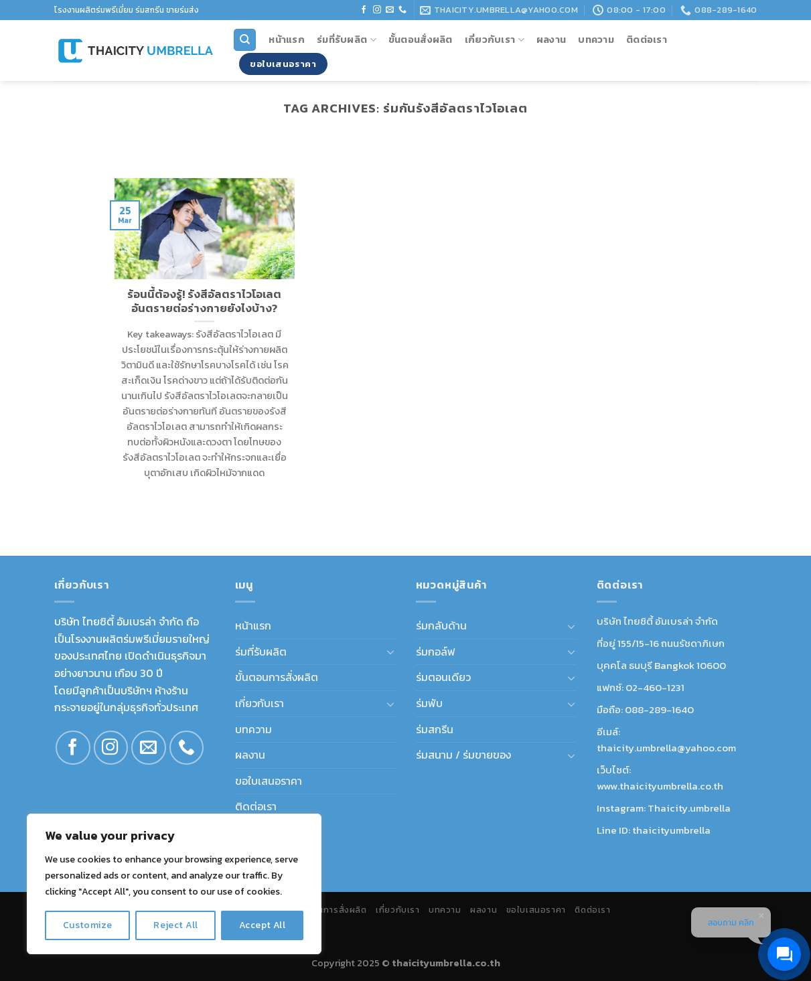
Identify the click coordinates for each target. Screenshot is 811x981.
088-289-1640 (659, 709)
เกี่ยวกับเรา (494, 39)
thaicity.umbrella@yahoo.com (666, 747)
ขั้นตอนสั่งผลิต (420, 39)
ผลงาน (551, 39)
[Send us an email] (390, 10)
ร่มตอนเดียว (443, 677)
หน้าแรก (287, 39)
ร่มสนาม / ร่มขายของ (463, 755)
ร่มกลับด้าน (441, 625)
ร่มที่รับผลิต (346, 39)
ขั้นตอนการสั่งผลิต (276, 677)
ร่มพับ (429, 703)
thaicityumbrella (671, 830)
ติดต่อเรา (646, 39)
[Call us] (402, 10)
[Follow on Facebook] (364, 10)
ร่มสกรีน (434, 729)
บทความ (596, 39)
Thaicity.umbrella (689, 808)
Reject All (175, 925)
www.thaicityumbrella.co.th (660, 786)
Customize (88, 925)
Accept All (262, 925)
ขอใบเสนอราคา (268, 781)
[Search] (245, 40)
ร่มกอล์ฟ (435, 652)
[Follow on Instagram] (377, 10)
